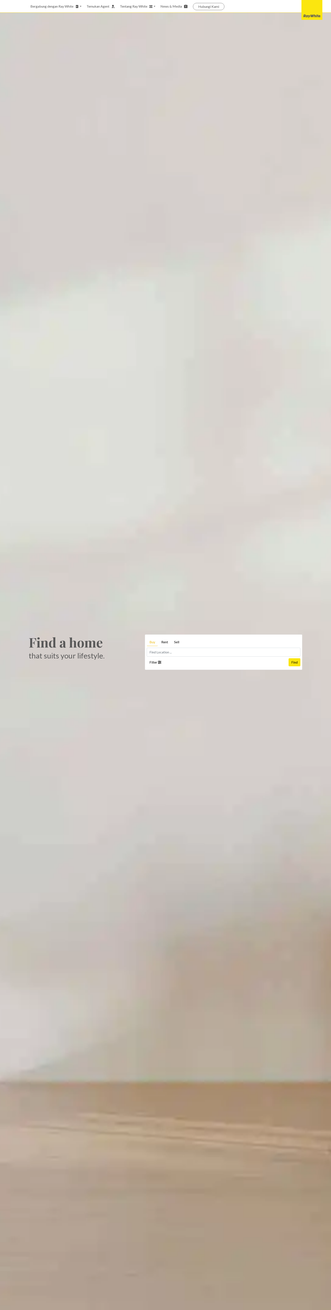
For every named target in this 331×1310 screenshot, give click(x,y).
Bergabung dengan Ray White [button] (54, 6)
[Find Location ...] (223, 652)
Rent (164, 642)
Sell (176, 642)
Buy (152, 642)
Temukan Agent (101, 6)
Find (294, 662)
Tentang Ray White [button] (136, 6)
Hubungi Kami (208, 6)
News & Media (174, 6)
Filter (155, 662)
